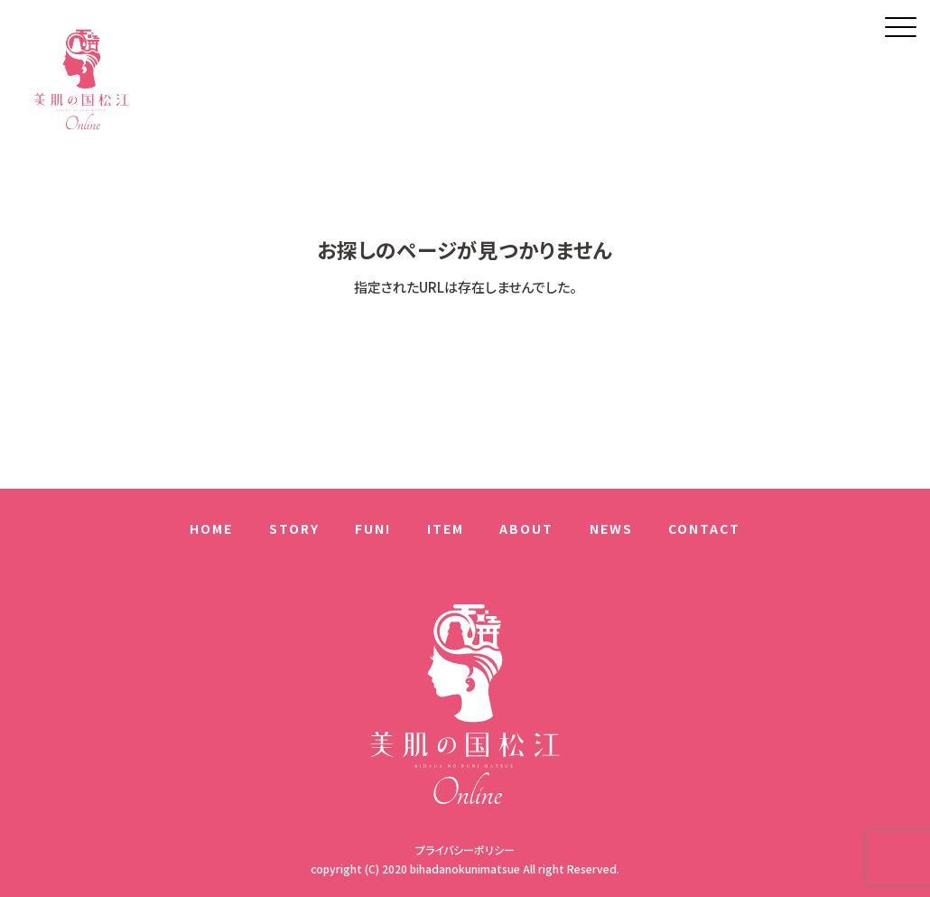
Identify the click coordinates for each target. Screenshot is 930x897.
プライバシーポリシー (465, 849)
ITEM (445, 528)
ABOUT (526, 528)
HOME (211, 528)
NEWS (611, 528)
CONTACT (704, 528)
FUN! (373, 528)
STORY (294, 528)
